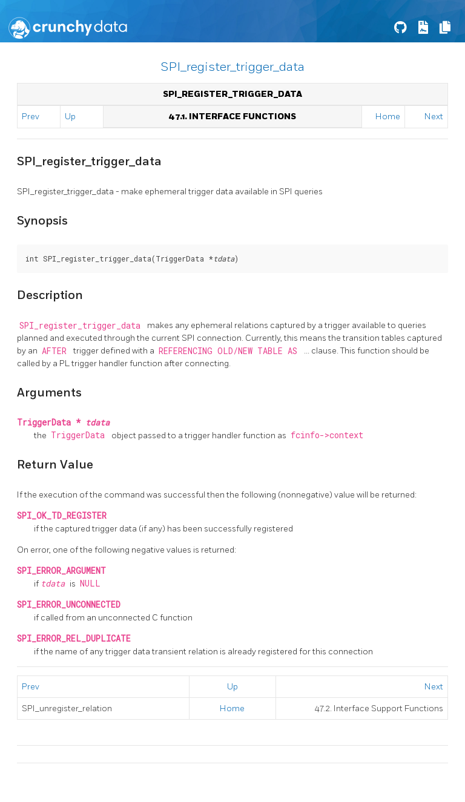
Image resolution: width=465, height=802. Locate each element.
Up (70, 116)
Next (433, 116)
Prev (30, 116)
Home (387, 116)
